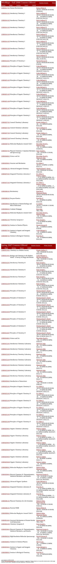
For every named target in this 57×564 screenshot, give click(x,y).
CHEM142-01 (5, 262)
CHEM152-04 (5, 360)
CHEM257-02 (5, 128)
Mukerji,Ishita (40, 145)
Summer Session (43, 3)
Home (10, 5)
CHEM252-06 (5, 421)
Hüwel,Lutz (40, 542)
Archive (18, 5)
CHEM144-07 (5, 333)
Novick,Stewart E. (41, 61)
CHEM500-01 (5, 209)
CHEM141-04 (5, 34)
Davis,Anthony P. (41, 13)
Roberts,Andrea (41, 175)
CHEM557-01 (5, 230)
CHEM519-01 (5, 520)
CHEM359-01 (5, 481)
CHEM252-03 (5, 400)
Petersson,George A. (42, 474)
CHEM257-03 (5, 133)
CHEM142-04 (5, 284)
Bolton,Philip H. (41, 8)
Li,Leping (39, 204)
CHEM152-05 (5, 365)
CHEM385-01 (5, 198)
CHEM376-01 (5, 487)
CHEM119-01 (5, 255)
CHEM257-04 (5, 138)
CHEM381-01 (5, 501)
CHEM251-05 (5, 94)
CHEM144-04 (5, 312)
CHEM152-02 (5, 349)
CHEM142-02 (5, 269)
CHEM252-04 (5, 407)
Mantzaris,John (41, 158)
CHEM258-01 (5, 428)
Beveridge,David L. (42, 144)
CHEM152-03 (5, 354)
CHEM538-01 (5, 529)
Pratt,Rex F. (39, 191)
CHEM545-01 (5, 536)
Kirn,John (39, 209)
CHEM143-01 (5, 61)
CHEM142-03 (5, 277)
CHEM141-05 (5, 41)
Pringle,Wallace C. (41, 122)
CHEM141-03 (5, 27)
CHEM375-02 (5, 182)
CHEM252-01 (5, 386)
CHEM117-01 (5, 8)
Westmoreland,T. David (43, 168)
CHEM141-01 (5, 13)
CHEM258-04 (5, 450)
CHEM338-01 (5, 474)
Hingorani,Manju (41, 193)
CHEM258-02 (5, 435)
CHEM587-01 (5, 236)
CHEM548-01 (5, 542)
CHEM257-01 (5, 122)
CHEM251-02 (5, 73)
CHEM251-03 (5, 80)
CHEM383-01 (5, 191)
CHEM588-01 (5, 552)
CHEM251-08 (5, 115)
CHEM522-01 (5, 524)
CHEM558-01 (5, 547)
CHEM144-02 (5, 298)
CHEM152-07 (5, 376)
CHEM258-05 (5, 457)
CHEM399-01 (5, 204)
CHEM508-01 (5, 513)
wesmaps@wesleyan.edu (10, 561)
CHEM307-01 (5, 144)
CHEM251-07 (5, 108)
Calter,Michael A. (41, 66)
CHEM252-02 (5, 393)
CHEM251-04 (5, 87)
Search (26, 5)
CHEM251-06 (5, 101)
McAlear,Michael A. (42, 257)
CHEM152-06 (5, 370)
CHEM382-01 (5, 508)
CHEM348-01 (5, 156)
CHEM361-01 (5, 168)
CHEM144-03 (5, 305)
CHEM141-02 (5, 20)
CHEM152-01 (5, 343)
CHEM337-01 (5, 151)
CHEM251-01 (5, 66)
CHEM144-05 (5, 319)
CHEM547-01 (5, 225)
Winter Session (48, 245)
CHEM (34, 5)
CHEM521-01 (5, 220)
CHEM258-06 (5, 462)
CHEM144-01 (5, 291)
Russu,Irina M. (40, 502)
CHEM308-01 (5, 467)
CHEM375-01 (5, 174)
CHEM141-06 (5, 48)
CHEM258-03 (5, 442)
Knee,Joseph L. (40, 151)
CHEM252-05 (5, 414)
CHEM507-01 (5, 213)
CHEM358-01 (5, 163)
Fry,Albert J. (40, 163)
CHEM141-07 (5, 55)
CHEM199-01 (5, 381)
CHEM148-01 (5, 338)
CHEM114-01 (5, 250)
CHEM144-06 (5, 326)
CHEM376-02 (5, 494)
